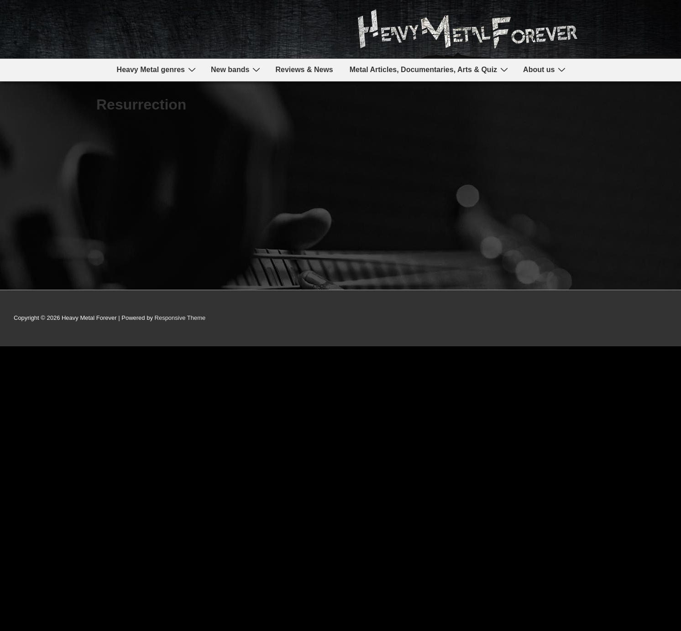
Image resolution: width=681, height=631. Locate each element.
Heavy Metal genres (157, 69)
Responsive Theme (180, 317)
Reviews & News (304, 69)
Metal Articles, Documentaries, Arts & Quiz (430, 69)
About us (545, 69)
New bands (236, 69)
